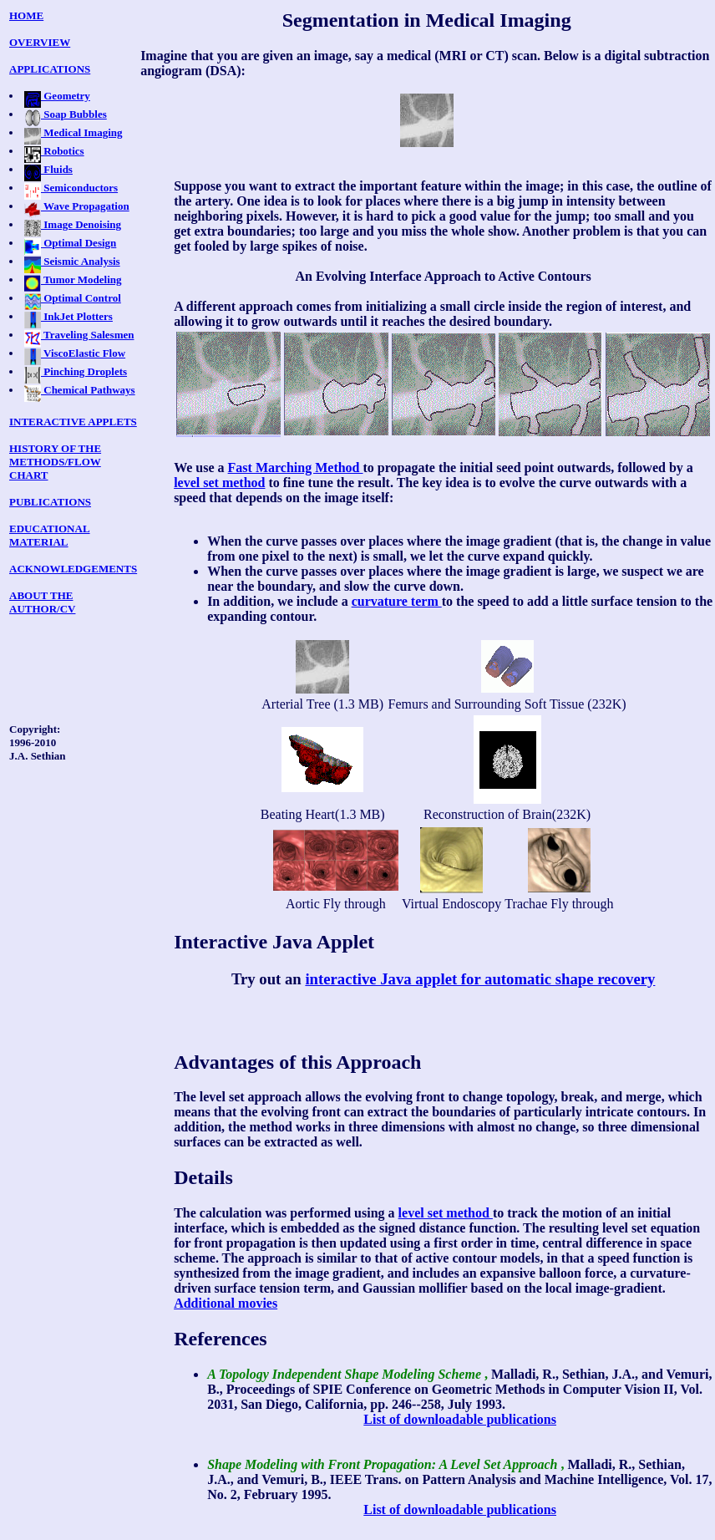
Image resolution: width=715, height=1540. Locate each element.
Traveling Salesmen (79, 334)
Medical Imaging (73, 132)
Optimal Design (70, 242)
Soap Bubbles (65, 114)
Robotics (54, 151)
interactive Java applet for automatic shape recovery (480, 979)
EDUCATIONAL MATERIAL (49, 535)
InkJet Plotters (68, 316)
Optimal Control (72, 298)
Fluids (48, 169)
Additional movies (225, 1303)
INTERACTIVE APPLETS (73, 421)
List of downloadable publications (459, 1419)
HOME (26, 15)
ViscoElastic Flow (74, 353)
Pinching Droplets (75, 371)
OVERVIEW (39, 42)
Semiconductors (71, 187)
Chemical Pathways (79, 390)
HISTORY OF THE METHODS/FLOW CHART (55, 461)
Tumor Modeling (73, 279)
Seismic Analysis (72, 261)
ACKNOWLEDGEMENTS (73, 568)
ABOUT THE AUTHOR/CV (42, 602)
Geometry (57, 95)
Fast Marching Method (295, 467)
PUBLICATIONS (50, 502)
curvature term (397, 601)
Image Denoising (72, 224)
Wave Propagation (76, 206)
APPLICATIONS (49, 69)
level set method (219, 482)
